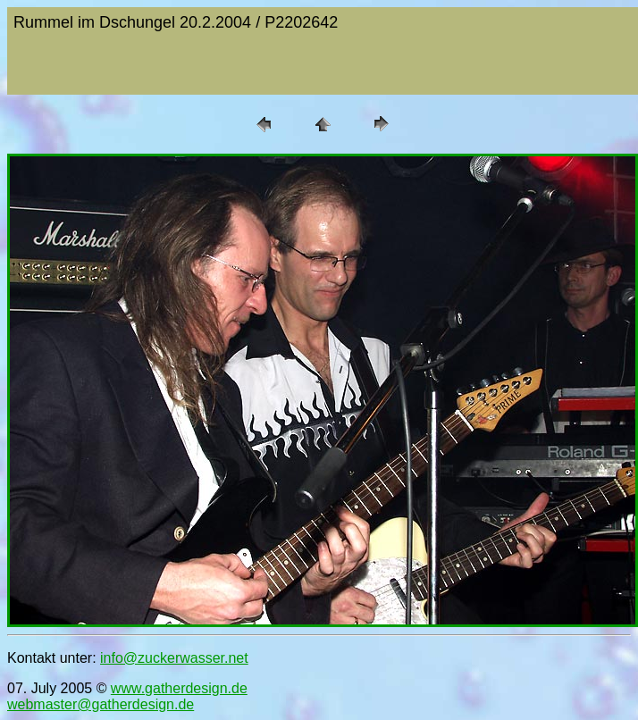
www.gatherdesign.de (179, 688)
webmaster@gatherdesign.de (100, 704)
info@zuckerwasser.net (174, 658)
